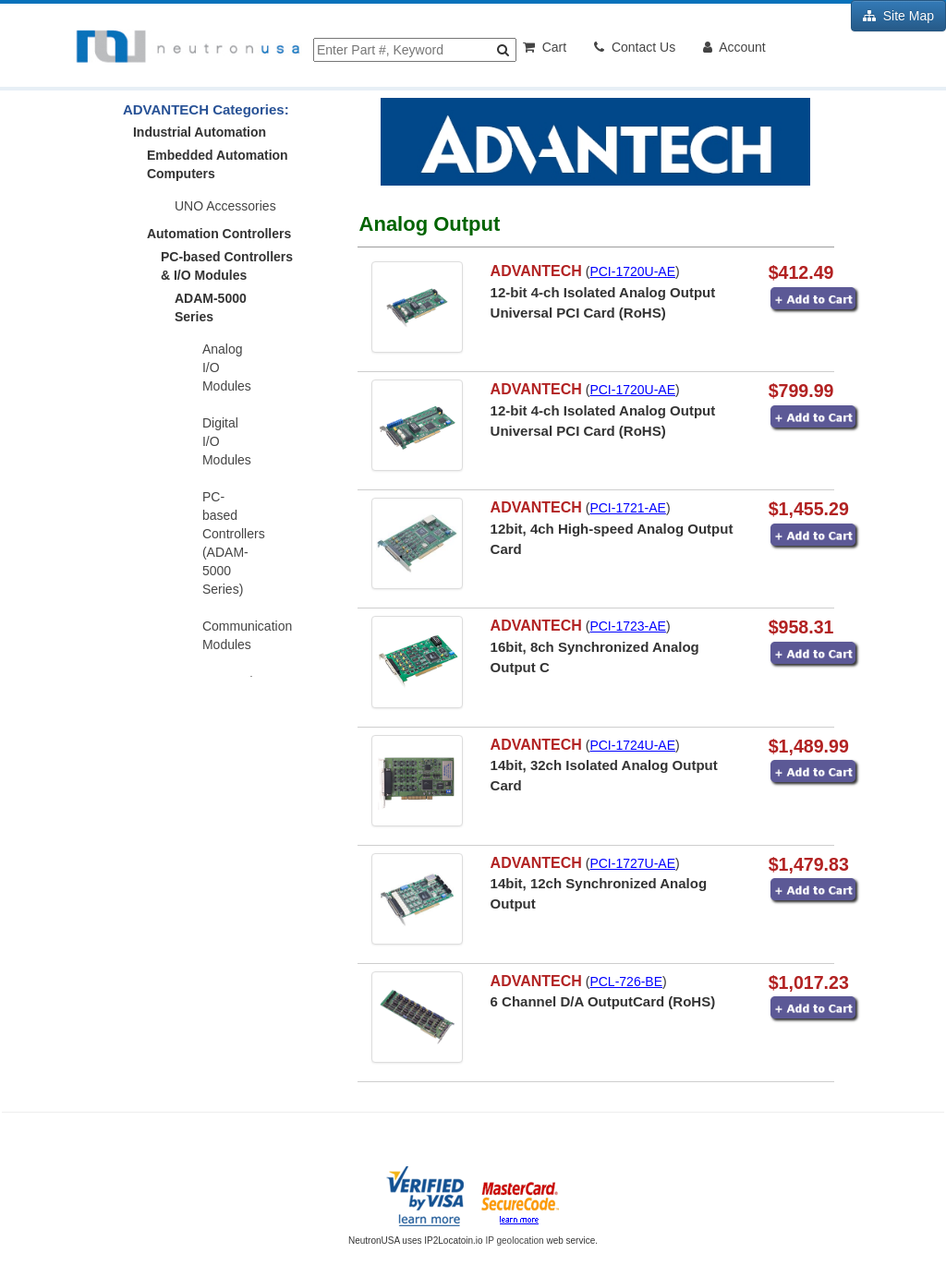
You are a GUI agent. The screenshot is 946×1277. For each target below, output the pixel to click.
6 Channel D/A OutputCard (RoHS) (603, 1001)
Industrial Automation (199, 132)
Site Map (898, 15)
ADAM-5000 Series (211, 307)
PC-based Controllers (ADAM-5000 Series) (233, 542)
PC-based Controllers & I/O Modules (227, 266)
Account (734, 47)
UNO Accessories (225, 206)
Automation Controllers (219, 233)
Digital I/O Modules (226, 441)
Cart (544, 47)
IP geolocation (514, 1240)
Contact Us (634, 47)
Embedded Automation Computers (217, 164)
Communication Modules (234, 635)
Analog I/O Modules (226, 367)
